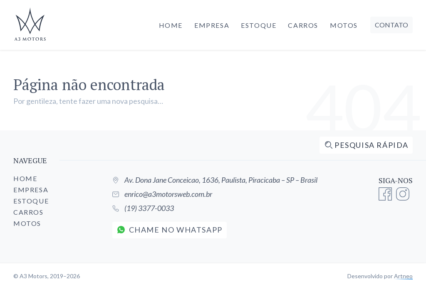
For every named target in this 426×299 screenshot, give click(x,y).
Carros (303, 25)
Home (171, 25)
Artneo (403, 275)
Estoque (258, 25)
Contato (391, 25)
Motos (344, 25)
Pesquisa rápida (366, 145)
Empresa (211, 25)
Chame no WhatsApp (170, 229)
